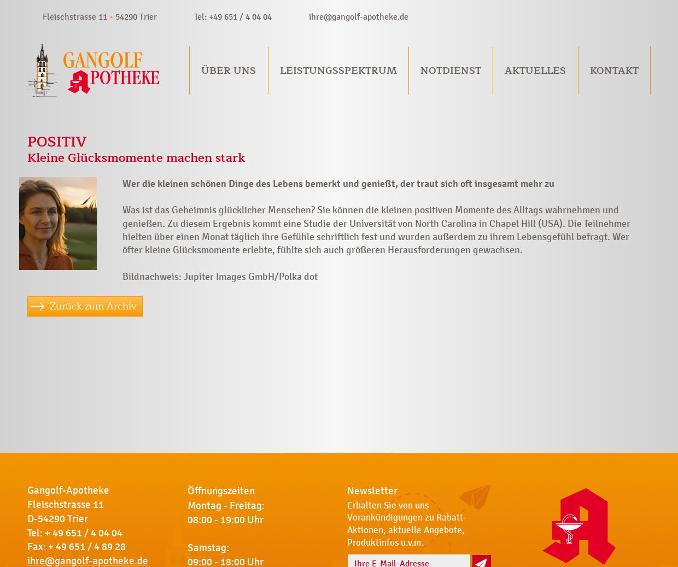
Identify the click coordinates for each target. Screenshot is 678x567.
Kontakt (614, 70)
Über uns (228, 70)
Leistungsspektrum (338, 70)
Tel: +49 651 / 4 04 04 (233, 16)
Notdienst (450, 70)
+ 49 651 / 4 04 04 (83, 533)
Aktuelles (535, 70)
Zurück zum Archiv (93, 306)
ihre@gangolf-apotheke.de (358, 16)
